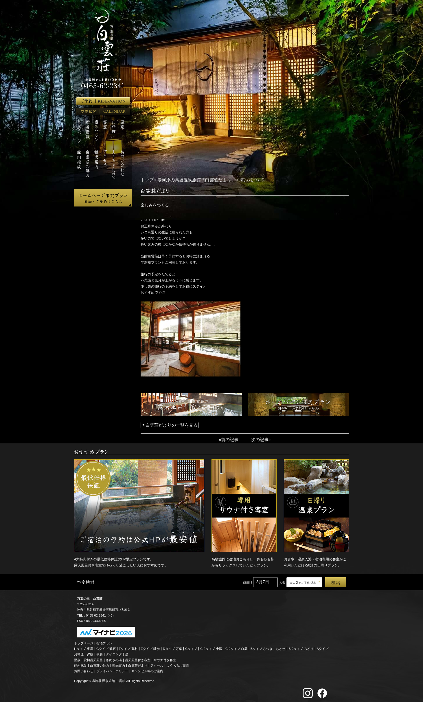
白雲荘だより (137, 663)
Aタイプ (322, 646)
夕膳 (90, 652)
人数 (282, 580)
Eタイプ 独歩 (150, 646)
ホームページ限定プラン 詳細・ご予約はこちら (103, 197)
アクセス (156, 663)
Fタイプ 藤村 (128, 646)
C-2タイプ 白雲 (236, 646)
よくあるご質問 (177, 663)
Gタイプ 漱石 (106, 646)
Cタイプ (191, 646)
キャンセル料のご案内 (147, 669)
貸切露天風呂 (93, 657)
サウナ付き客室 (165, 657)
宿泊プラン (104, 641)
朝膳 (99, 652)
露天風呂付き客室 (137, 657)
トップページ (83, 641)
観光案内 (118, 663)
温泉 (77, 657)
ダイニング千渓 (117, 652)
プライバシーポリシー (112, 669)
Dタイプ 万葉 (172, 646)
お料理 (79, 652)
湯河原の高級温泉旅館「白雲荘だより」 (186, 180)
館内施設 (80, 663)
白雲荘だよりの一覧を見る (166, 424)
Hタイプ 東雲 (83, 646)
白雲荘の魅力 (99, 663)
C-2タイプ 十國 (211, 646)
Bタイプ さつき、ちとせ (268, 646)
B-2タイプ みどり (300, 646)
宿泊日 (247, 580)
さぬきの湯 (114, 657)
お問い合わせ (83, 669)
